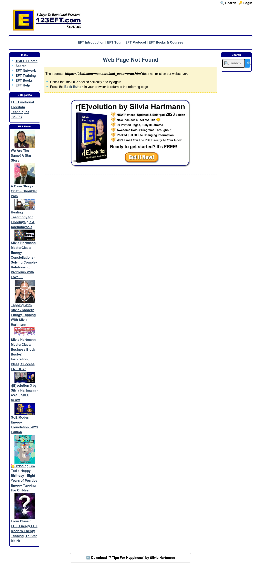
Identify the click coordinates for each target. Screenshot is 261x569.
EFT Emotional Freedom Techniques (22, 107)
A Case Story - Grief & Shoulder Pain (24, 191)
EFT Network (25, 70)
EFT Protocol (135, 42)
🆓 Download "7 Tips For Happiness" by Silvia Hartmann (130, 557)
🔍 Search (228, 3)
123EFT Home (26, 61)
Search (21, 66)
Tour (118, 42)
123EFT (16, 117)
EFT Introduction (91, 42)
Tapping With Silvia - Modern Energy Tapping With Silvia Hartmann (23, 315)
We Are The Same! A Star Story (21, 155)
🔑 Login (245, 3)
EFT (110, 42)
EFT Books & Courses (166, 42)
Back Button (73, 87)
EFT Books (24, 80)
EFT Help (22, 85)
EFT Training (25, 75)
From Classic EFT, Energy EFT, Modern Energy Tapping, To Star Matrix (24, 531)
